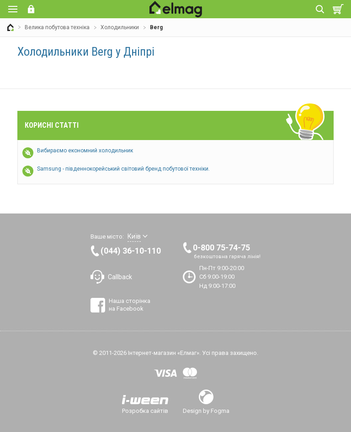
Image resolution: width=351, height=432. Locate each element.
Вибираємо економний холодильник (85, 150)
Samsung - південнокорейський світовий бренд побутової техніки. (123, 169)
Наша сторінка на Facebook (129, 304)
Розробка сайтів (145, 410)
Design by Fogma (206, 410)
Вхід (31, 9)
